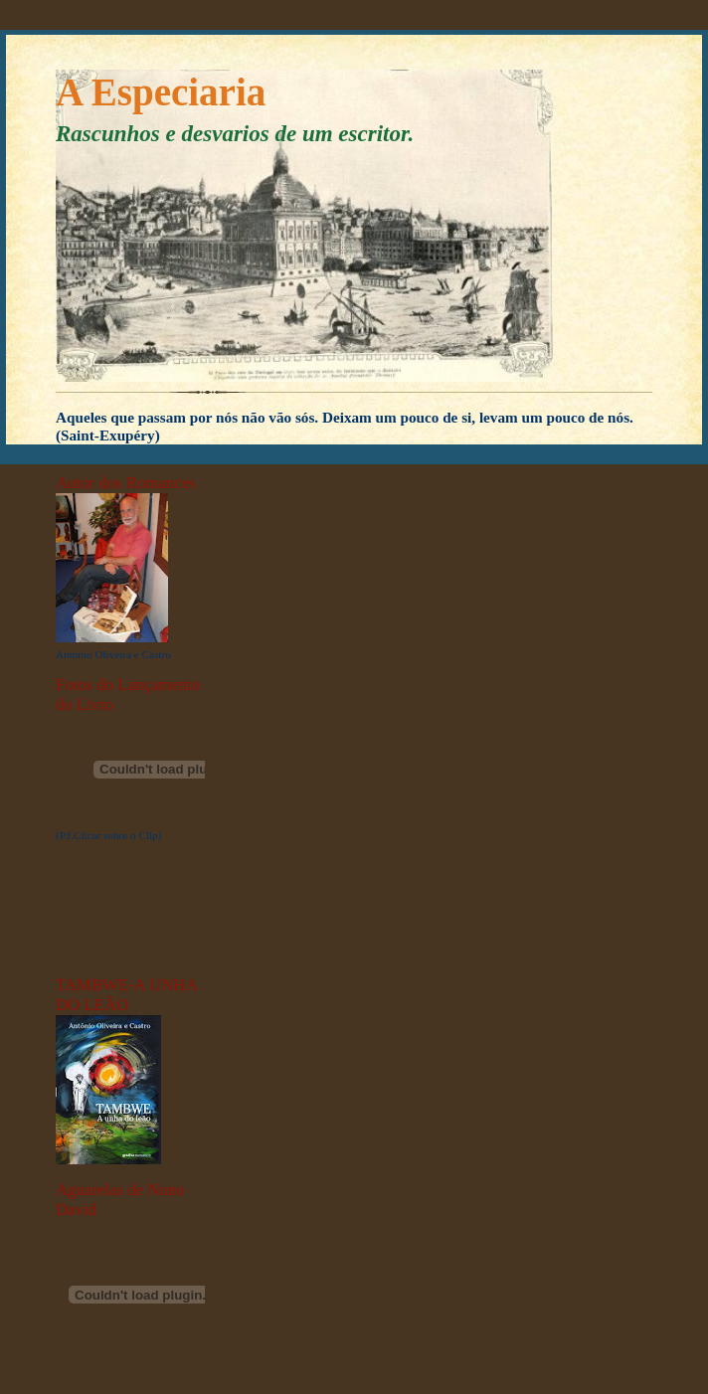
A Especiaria (161, 92)
